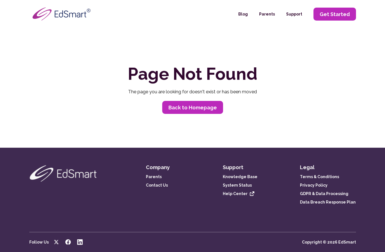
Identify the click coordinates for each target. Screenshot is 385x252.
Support (294, 14)
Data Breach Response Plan (328, 202)
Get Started (335, 14)
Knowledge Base (240, 176)
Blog (243, 14)
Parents (267, 14)
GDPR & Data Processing (324, 193)
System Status (237, 185)
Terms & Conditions (319, 176)
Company (158, 167)
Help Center (235, 193)
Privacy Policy (314, 185)
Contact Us (157, 185)
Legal (307, 167)
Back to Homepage (192, 107)
